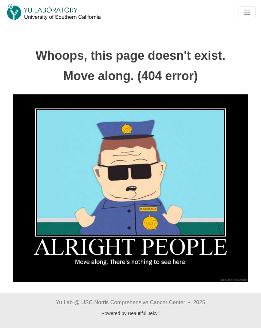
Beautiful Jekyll (143, 313)
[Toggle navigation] (247, 12)
